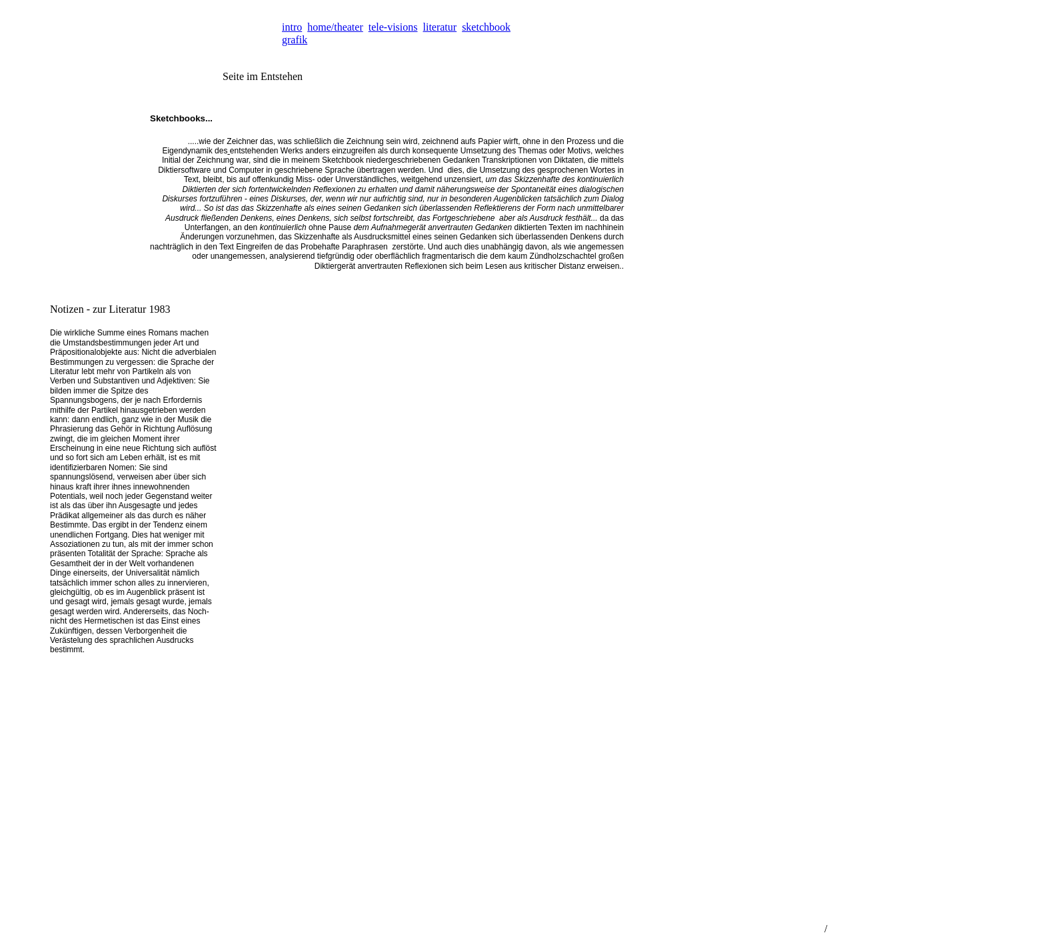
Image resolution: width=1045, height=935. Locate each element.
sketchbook (486, 27)
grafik (294, 39)
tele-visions (393, 27)
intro (292, 27)
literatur (440, 27)
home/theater (335, 27)
